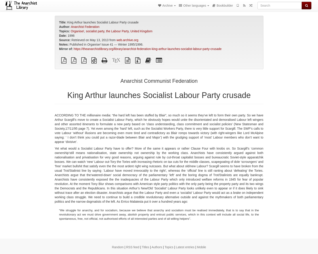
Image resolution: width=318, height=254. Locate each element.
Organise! (77, 31)
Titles (145, 247)
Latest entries (185, 247)
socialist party (95, 31)
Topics (169, 247)
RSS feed (132, 247)
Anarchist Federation (85, 27)
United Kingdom (141, 31)
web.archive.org (127, 40)
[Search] (279, 5)
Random (118, 247)
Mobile (201, 247)
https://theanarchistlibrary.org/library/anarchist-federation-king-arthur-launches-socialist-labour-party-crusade (148, 49)
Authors (156, 247)
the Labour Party (117, 31)
